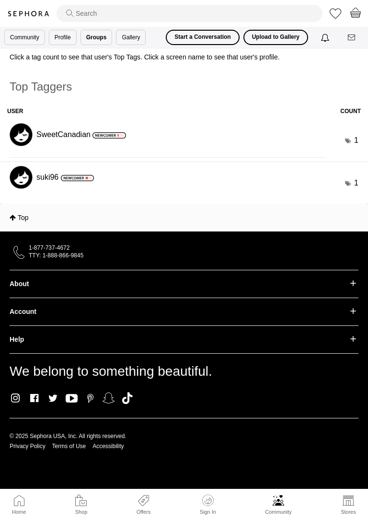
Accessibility (108, 446)
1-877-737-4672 (49, 247)
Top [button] (23, 217)
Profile (63, 37)
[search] (189, 13)
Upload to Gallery (275, 37)
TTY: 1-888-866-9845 (56, 255)
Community (278, 512)
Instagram (16, 398)
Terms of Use (69, 446)
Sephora (28, 13)
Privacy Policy (28, 446)
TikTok (127, 398)
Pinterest (90, 398)
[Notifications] (326, 37)
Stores (348, 512)
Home (19, 512)
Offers (144, 512)
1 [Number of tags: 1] (356, 140)
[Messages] (352, 38)
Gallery (131, 37)
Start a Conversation (202, 37)
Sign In (208, 505)
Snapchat (109, 398)
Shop (81, 512)
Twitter (53, 398)
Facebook (34, 398)
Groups (96, 37)
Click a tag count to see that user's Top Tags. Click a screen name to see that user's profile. (145, 57)
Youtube (72, 398)
